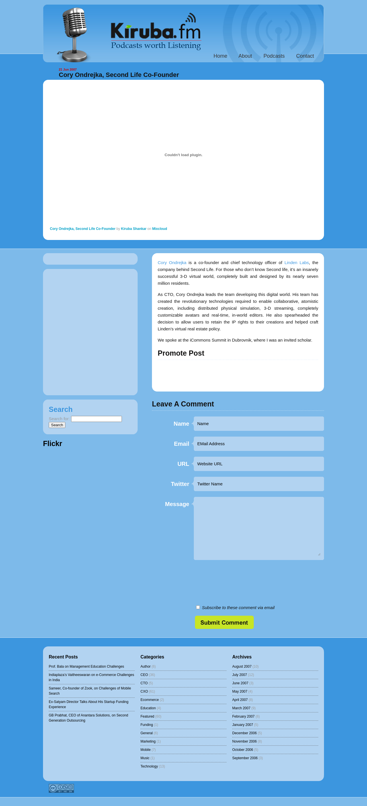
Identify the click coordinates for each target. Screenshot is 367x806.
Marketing (148, 741)
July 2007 (239, 675)
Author (145, 666)
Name (181, 424)
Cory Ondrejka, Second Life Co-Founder (119, 74)
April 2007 (240, 700)
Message (177, 504)
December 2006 (244, 733)
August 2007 (241, 666)
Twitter (180, 484)
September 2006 (245, 758)
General (146, 733)
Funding (146, 725)
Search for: (59, 418)
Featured (147, 716)
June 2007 (240, 683)
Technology (149, 766)
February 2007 (243, 716)
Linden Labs (296, 262)
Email (181, 444)
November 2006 (244, 741)
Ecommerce (149, 700)
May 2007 (239, 691)
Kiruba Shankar (134, 229)
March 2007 (241, 708)
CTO (144, 683)
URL (183, 464)
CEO (144, 675)
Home (220, 56)
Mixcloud (159, 229)
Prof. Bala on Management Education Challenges (86, 666)
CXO (144, 691)
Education (148, 708)
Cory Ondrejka (172, 262)
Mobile (145, 750)
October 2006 (242, 750)
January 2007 (242, 725)
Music (144, 758)
